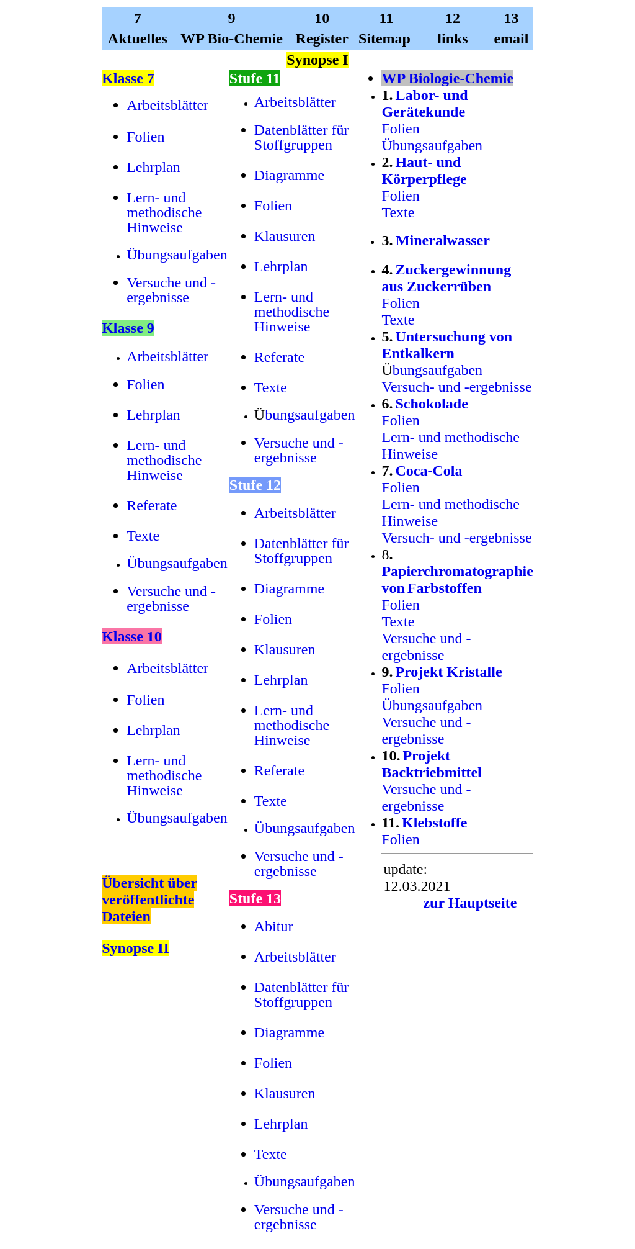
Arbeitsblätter (167, 105)
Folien (145, 137)
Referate (152, 505)
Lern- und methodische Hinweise (164, 212)
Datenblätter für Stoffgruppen (301, 137)
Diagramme (289, 175)
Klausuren (285, 236)
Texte (143, 536)
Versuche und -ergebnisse (171, 289)
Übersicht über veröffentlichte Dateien (149, 899)
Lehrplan (153, 167)
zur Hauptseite (470, 903)
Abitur (273, 926)
